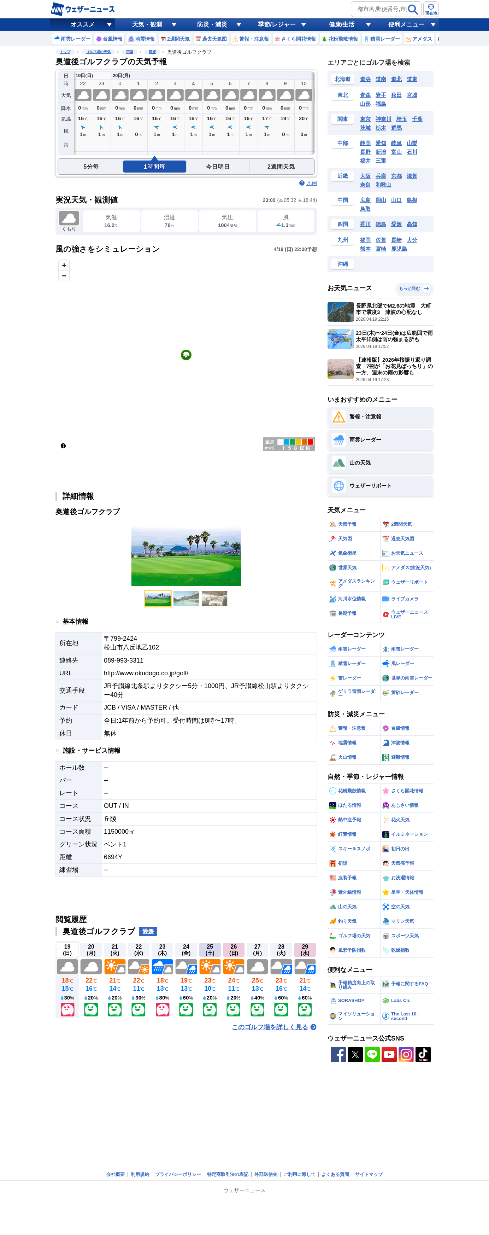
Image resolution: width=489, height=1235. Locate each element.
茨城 (365, 128)
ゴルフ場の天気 (98, 52)
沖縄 (342, 264)
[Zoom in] (64, 265)
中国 (342, 200)
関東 (342, 119)
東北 (342, 95)
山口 (396, 200)
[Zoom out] (64, 275)
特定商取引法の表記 (227, 1174)
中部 (342, 143)
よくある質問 (335, 1174)
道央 (365, 79)
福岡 (365, 240)
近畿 (342, 176)
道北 (396, 79)
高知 (412, 224)
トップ (65, 52)
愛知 (381, 143)
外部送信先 (265, 1174)
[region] (186, 355)
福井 (365, 161)
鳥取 (365, 209)
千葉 (417, 119)
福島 (381, 104)
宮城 (412, 95)
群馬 (396, 128)
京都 (396, 176)
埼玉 (401, 119)
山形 (365, 104)
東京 (365, 119)
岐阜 (396, 143)
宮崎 (381, 249)
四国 (129, 52)
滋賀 (412, 176)
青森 (365, 95)
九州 (342, 240)
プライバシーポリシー (178, 1174)
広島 (365, 200)
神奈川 (383, 119)
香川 (365, 224)
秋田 (396, 95)
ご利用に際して (299, 1174)
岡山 (381, 200)
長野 (365, 152)
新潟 (381, 152)
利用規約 (140, 1174)
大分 (412, 240)
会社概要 (115, 1174)
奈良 (365, 185)
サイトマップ (369, 1174)
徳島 (381, 224)
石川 (412, 152)
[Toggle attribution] (63, 446)
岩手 (381, 95)
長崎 (396, 240)
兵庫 (381, 176)
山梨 (412, 143)
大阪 (365, 176)
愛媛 (152, 52)
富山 (396, 152)
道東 (412, 79)
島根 (412, 200)
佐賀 (381, 240)
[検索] (413, 9)
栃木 (381, 128)
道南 (381, 79)
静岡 (365, 143)
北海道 (342, 79)
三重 (381, 161)
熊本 (365, 249)
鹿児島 (399, 249)
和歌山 (383, 185)
